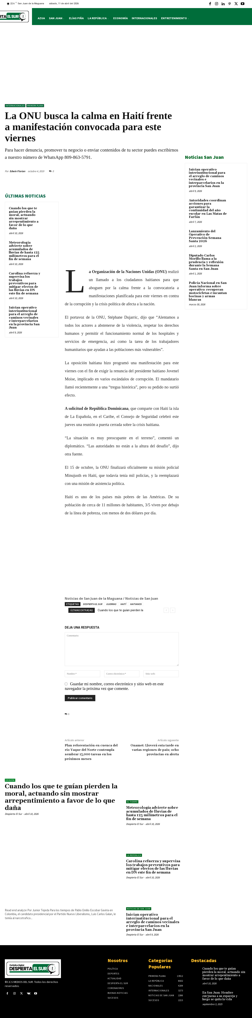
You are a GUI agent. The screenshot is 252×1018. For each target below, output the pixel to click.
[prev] (166, 610)
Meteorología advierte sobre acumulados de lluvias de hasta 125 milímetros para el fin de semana (24, 251)
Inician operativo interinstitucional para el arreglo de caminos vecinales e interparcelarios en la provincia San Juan (24, 318)
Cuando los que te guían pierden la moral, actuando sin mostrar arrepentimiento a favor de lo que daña (23, 218)
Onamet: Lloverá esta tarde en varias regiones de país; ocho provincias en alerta (155, 749)
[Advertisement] (126, 65)
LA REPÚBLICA (134, 855)
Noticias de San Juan (138, 908)
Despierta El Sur (13, 813)
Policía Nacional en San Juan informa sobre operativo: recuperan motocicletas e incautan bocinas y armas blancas (208, 291)
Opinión (10, 780)
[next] (172, 610)
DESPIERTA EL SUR (92, 604)
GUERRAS (111, 604)
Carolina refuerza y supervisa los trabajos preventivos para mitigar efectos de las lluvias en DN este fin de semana (24, 283)
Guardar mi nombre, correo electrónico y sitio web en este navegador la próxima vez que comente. (114, 686)
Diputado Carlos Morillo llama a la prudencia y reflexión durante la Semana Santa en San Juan (206, 262)
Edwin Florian (17, 171)
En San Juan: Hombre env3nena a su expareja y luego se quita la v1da (219, 996)
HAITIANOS (136, 604)
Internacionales (15, 105)
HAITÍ (123, 604)
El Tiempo (132, 801)
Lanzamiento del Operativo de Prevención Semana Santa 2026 (205, 236)
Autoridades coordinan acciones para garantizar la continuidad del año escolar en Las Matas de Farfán (208, 209)
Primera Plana (35, 105)
